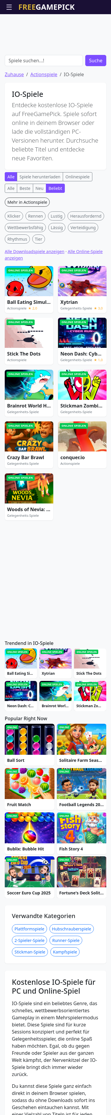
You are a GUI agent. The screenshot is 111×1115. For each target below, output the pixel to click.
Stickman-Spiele (30, 952)
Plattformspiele (29, 929)
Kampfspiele (65, 952)
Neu (40, 188)
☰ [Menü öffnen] (9, 7)
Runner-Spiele (65, 940)
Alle (11, 177)
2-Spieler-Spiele (29, 940)
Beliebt (55, 188)
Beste (25, 188)
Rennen (35, 216)
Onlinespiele (77, 177)
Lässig (57, 227)
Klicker (13, 216)
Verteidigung (83, 227)
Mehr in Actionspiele (27, 202)
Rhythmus (17, 239)
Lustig (56, 216)
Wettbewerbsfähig (25, 227)
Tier (38, 239)
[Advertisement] (55, 29)
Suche (95, 60)
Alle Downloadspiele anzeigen (35, 251)
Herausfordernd (85, 216)
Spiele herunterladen (40, 177)
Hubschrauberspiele (71, 929)
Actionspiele (43, 74)
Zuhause (14, 74)
